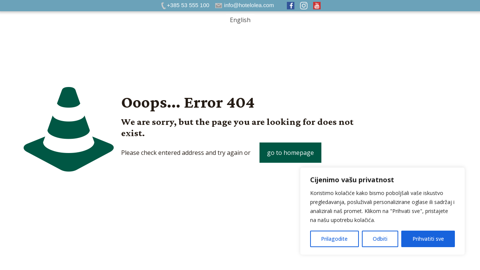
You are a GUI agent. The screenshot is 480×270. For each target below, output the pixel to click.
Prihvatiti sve (428, 238)
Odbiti (380, 238)
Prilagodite (334, 238)
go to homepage (290, 152)
